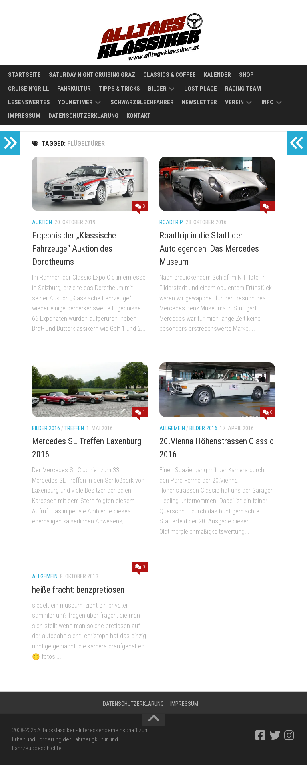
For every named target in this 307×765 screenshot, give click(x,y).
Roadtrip (171, 222)
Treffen (74, 428)
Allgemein (172, 428)
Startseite (24, 75)
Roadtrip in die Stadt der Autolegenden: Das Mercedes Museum (209, 248)
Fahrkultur (74, 88)
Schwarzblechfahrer (142, 102)
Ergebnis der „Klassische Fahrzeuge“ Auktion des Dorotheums (74, 248)
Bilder (157, 88)
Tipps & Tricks (119, 88)
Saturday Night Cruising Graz (92, 75)
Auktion (42, 222)
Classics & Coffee (169, 75)
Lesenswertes (29, 102)
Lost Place (200, 88)
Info (267, 102)
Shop (246, 75)
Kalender (217, 75)
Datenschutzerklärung (83, 115)
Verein (234, 102)
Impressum (24, 115)
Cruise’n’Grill (28, 88)
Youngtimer (75, 102)
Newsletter (199, 102)
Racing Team (243, 88)
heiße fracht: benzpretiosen (78, 590)
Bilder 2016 (46, 428)
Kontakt (138, 115)
